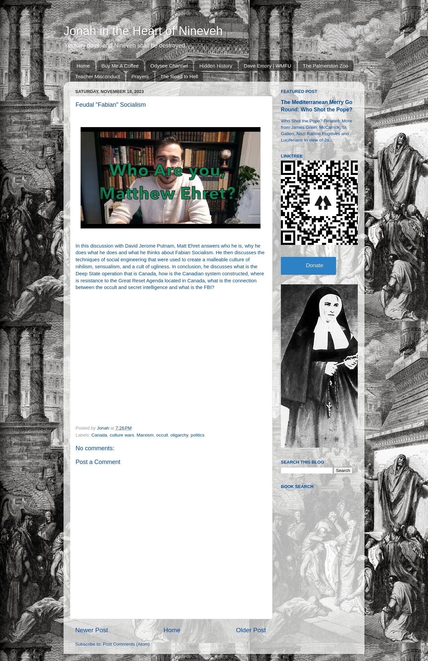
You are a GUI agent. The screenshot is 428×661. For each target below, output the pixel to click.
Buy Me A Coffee (120, 66)
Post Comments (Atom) (126, 644)
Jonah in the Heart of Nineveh (143, 31)
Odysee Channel (169, 66)
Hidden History (215, 66)
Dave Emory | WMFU (267, 66)
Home (83, 66)
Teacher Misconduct (97, 76)
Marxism (144, 435)
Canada (99, 435)
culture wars (122, 435)
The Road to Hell (179, 76)
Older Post (251, 630)
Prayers (140, 76)
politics (197, 435)
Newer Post (91, 630)
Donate (314, 265)
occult (162, 435)
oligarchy (179, 435)
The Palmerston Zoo (325, 66)
